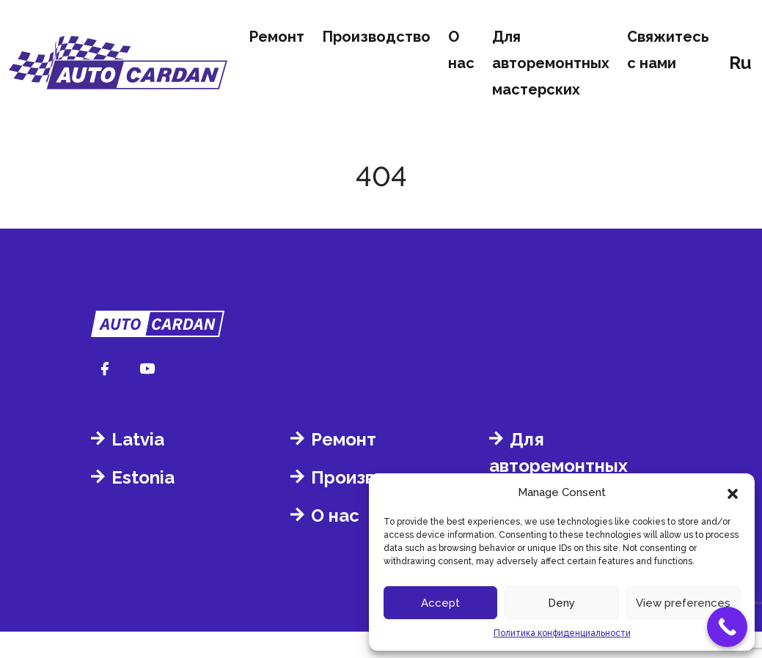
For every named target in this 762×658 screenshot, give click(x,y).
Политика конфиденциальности (562, 633)
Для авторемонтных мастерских (550, 63)
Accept (440, 603)
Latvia (137, 439)
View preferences (683, 603)
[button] (732, 492)
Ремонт (276, 36)
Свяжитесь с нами (668, 50)
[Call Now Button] (727, 627)
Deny (561, 603)
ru (740, 62)
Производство (376, 36)
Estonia (143, 477)
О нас (461, 50)
